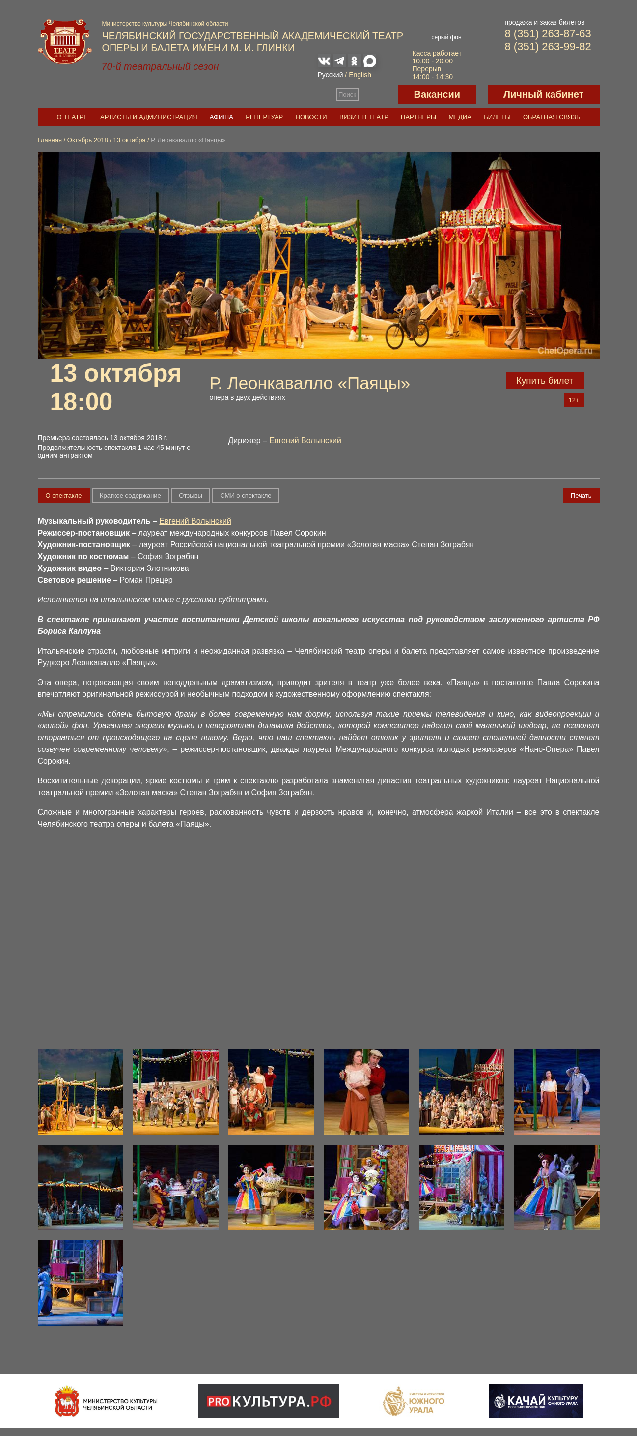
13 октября (129, 140)
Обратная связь (552, 116)
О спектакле (64, 495)
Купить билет (545, 380)
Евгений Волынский (305, 440)
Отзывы (190, 495)
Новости (311, 116)
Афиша (221, 116)
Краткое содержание (130, 495)
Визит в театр (363, 116)
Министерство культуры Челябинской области (165, 23)
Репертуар (264, 116)
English (360, 75)
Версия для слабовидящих (379, 94)
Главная (50, 140)
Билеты (497, 116)
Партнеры (418, 116)
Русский (330, 75)
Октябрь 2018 (87, 140)
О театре (72, 116)
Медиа (460, 116)
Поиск (347, 94)
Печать (581, 495)
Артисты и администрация (148, 116)
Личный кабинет (543, 94)
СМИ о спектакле (245, 495)
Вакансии (437, 94)
